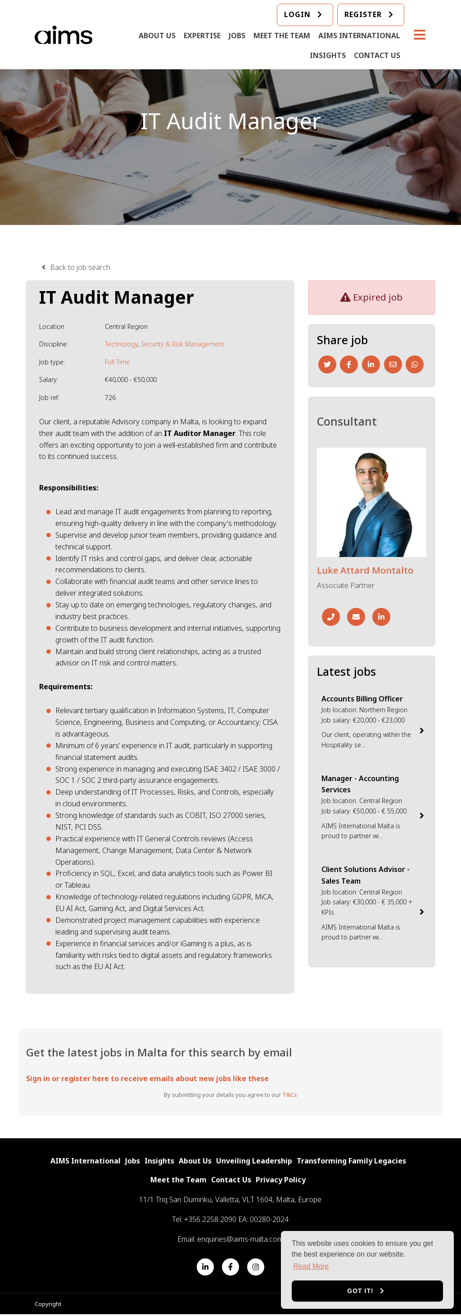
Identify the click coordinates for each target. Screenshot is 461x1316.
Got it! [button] (360, 1290)
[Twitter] (327, 364)
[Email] (393, 364)
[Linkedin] (371, 364)
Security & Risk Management (182, 344)
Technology (121, 344)
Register (363, 15)
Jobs (237, 36)
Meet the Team (282, 36)
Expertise (202, 36)
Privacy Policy (281, 1181)
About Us (157, 36)
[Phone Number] (331, 617)
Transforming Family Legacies (351, 1161)
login (298, 15)
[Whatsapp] (415, 364)
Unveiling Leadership (254, 1161)
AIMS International (360, 36)
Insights (328, 56)
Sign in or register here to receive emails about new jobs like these (147, 1078)
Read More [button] (311, 1266)
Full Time (117, 362)
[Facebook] (349, 364)
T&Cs (289, 1095)
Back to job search (80, 267)
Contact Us (377, 56)
